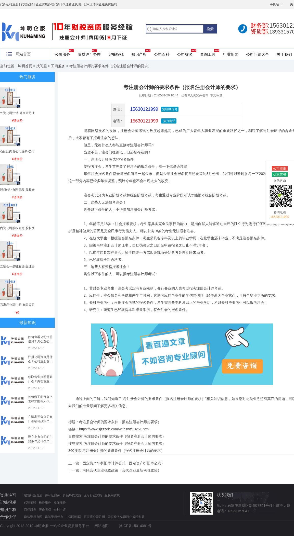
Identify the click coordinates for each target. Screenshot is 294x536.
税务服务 (45, 502)
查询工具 (207, 54)
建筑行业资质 (33, 495)
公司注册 (279, 168)
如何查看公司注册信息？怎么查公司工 (40, 341)
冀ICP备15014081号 (135, 526)
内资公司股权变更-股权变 (17, 228)
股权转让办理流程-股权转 (17, 190)
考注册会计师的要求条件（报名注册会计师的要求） (125, 436)
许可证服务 (52, 495)
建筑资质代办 (54, 517)
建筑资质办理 (33, 517)
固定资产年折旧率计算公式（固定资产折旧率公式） (124, 463)
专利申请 (60, 509)
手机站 (274, 4)
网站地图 (101, 526)
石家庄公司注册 (94, 517)
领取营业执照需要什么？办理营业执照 (40, 381)
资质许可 (8, 495)
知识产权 (139, 54)
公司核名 (185, 54)
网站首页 (23, 54)
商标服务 (30, 509)
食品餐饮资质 (72, 495)
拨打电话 (168, 121)
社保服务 (60, 502)
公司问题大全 (257, 54)
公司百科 (162, 54)
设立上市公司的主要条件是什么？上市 (40, 441)
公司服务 (62, 54)
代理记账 (30, 502)
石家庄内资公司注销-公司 (17, 151)
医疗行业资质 (93, 495)
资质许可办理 (89, 54)
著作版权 (45, 509)
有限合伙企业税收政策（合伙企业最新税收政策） (122, 470)
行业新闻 (230, 54)
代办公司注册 (9, 4)
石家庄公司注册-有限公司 (17, 305)
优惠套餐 (279, 174)
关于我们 (284, 54)
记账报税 (116, 54)
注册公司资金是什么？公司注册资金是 (40, 361)
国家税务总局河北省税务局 (126, 517)
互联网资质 (112, 495)
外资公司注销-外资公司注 (17, 113)
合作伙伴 (8, 517)
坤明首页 (25, 66)
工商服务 (58, 66)
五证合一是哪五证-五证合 (17, 266)
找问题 (41, 66)
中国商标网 (73, 517)
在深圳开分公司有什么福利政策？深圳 (40, 421)
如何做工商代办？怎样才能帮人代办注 (40, 401)
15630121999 (143, 121)
